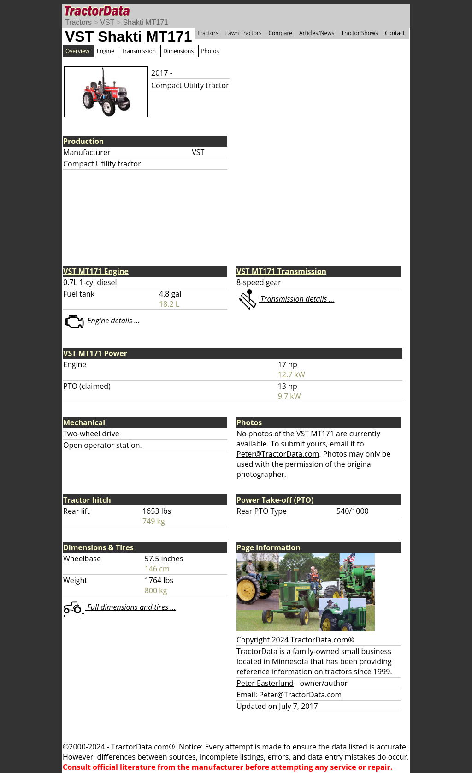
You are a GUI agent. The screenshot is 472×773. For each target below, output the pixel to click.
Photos (210, 51)
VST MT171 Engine (96, 271)
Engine (105, 51)
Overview (77, 51)
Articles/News (316, 33)
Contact (395, 33)
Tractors (78, 22)
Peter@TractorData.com (277, 454)
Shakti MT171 (145, 22)
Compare (280, 33)
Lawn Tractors (243, 33)
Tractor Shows (359, 33)
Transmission (139, 51)
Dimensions (178, 51)
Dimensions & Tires (98, 547)
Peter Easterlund (265, 683)
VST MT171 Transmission (281, 271)
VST (107, 22)
